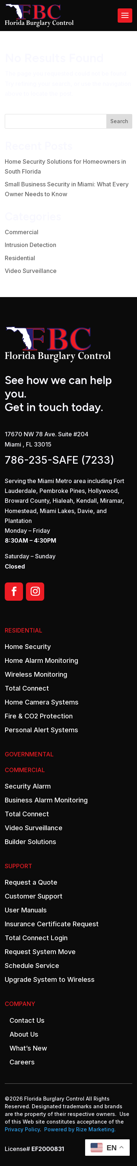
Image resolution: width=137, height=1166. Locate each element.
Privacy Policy (22, 1129)
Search (119, 121)
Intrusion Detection (30, 244)
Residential (20, 258)
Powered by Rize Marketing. (80, 1129)
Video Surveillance (31, 270)
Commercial (21, 232)
